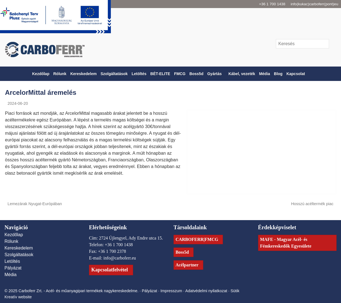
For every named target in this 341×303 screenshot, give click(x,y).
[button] (335, 74)
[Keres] (333, 43)
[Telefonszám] (303, 56)
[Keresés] (302, 44)
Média (10, 274)
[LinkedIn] (322, 56)
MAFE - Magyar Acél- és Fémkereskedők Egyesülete (291, 242)
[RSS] (332, 56)
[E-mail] (293, 56)
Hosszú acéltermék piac (313, 203)
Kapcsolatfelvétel (113, 276)
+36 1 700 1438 (266, 4)
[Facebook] (313, 56)
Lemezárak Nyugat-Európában (34, 203)
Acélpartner (188, 265)
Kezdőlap (14, 234)
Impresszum (175, 294)
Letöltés (12, 261)
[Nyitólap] (86, 49)
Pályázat (13, 268)
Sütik (240, 294)
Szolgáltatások (19, 254)
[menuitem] (33, 74)
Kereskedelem (19, 248)
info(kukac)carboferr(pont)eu (313, 4)
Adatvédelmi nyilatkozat (211, 294)
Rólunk (11, 241)
